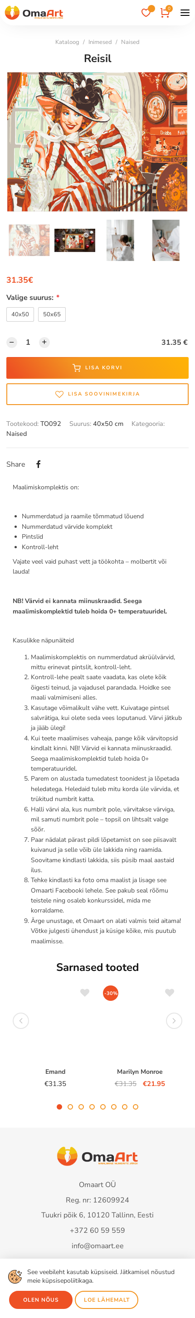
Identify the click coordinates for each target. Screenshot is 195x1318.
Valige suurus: (32, 298)
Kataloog (67, 42)
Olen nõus (41, 1300)
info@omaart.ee (98, 1246)
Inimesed (100, 42)
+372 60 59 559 (97, 1231)
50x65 (52, 314)
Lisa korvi (97, 368)
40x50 (20, 314)
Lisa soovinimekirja (97, 394)
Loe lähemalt (107, 1300)
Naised (130, 42)
